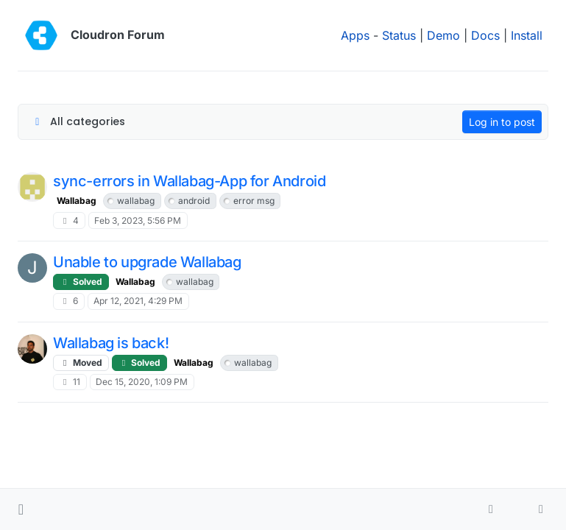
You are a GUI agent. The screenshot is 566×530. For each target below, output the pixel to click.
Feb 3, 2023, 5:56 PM (137, 220)
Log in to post (502, 122)
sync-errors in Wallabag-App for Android (189, 181)
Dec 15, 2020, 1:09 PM (142, 381)
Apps (355, 35)
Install (526, 35)
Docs (485, 35)
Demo (443, 35)
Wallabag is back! (111, 343)
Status (399, 35)
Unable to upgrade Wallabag (147, 262)
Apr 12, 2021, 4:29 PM (138, 300)
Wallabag (76, 200)
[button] (21, 509)
